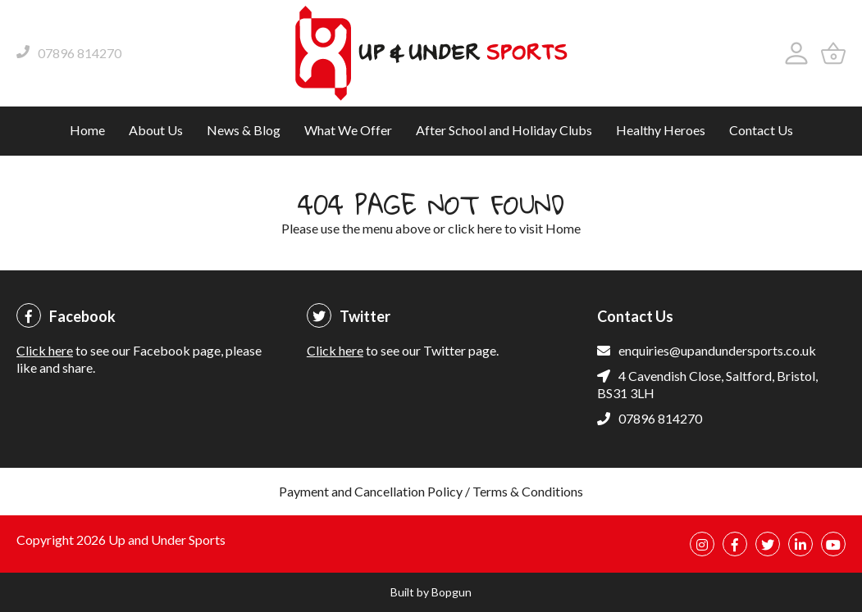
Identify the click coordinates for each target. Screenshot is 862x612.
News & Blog (243, 130)
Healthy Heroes (660, 130)
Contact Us (761, 130)
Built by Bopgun (431, 592)
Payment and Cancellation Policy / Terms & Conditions (431, 491)
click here (475, 228)
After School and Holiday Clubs (504, 130)
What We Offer (348, 130)
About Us (156, 130)
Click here (44, 350)
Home (87, 130)
